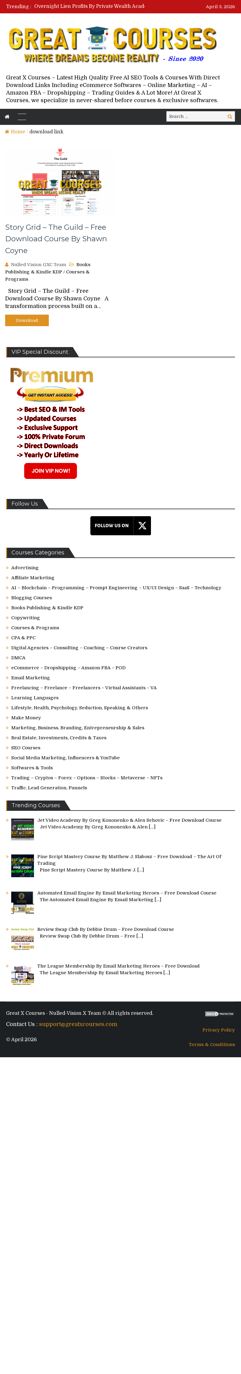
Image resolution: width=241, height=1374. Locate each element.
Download (27, 320)
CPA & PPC (23, 637)
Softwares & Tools (32, 768)
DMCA (18, 657)
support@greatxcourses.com (78, 1024)
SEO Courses (25, 748)
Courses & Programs (35, 627)
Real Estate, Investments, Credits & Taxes (58, 737)
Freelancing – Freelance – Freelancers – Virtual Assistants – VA (84, 687)
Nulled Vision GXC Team (38, 264)
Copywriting (25, 617)
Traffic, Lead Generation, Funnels (49, 788)
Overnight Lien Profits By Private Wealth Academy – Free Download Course (124, 6)
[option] (101, 6)
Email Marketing (30, 677)
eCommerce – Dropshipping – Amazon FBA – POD (68, 667)
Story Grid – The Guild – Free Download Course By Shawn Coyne (56, 239)
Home (15, 132)
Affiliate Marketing (33, 577)
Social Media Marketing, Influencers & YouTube (65, 758)
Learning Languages (35, 697)
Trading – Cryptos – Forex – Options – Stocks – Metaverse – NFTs (86, 778)
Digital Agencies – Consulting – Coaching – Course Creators (79, 647)
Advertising (25, 567)
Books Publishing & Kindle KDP (47, 607)
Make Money (26, 717)
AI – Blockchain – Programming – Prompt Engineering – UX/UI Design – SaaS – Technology (116, 587)
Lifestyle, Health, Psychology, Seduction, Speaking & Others (79, 707)
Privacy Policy (219, 1030)
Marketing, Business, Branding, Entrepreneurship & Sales (77, 727)
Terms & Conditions (212, 1044)
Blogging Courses (31, 597)
